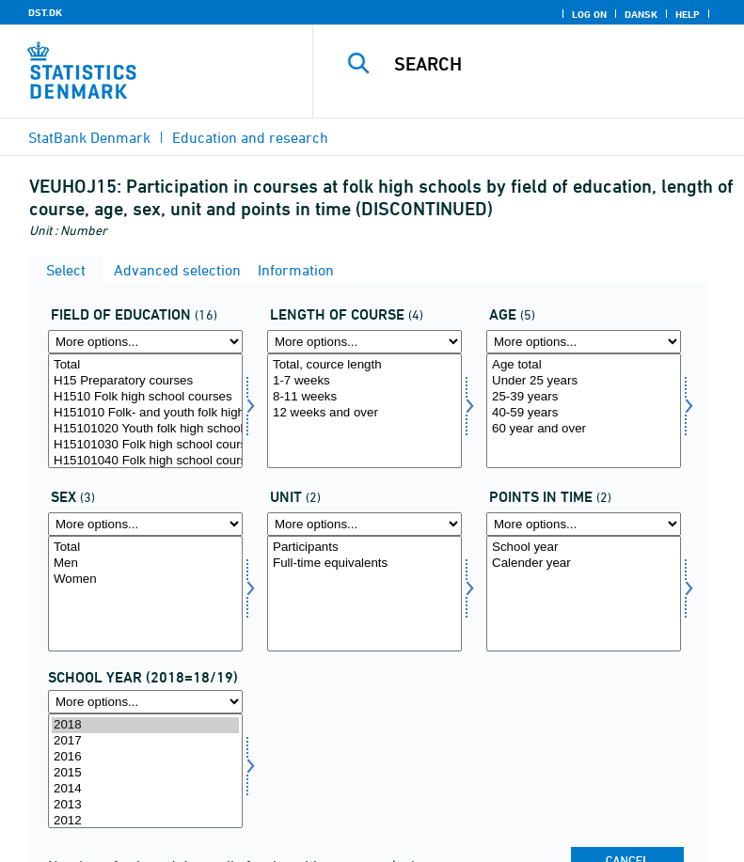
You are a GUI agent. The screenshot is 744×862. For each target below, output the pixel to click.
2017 (145, 741)
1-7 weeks (364, 381)
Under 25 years (583, 381)
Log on (589, 14)
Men (145, 564)
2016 (145, 757)
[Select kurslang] (364, 410)
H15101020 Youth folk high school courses (145, 429)
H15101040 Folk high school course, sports (145, 461)
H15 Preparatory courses (145, 381)
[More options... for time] (145, 701)
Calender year (583, 564)
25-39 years (583, 397)
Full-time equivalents (364, 564)
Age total (583, 365)
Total (145, 365)
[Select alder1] (583, 410)
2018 (145, 725)
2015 (145, 773)
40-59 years (583, 413)
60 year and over (583, 429)
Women (145, 580)
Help (687, 14)
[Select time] (145, 770)
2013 (145, 805)
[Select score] (364, 593)
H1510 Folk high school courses (145, 397)
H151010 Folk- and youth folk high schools (145, 413)
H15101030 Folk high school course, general (145, 445)
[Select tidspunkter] (583, 593)
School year (583, 548)
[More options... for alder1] (583, 341)
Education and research (250, 137)
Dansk (641, 14)
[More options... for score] (364, 524)
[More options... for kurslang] (364, 341)
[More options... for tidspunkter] (583, 524)
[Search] (556, 64)
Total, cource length (364, 365)
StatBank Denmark (89, 137)
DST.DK (45, 12)
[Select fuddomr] (145, 410)
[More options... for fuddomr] (145, 341)
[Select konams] (145, 593)
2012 (145, 821)
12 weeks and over (364, 413)
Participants (364, 548)
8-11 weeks (364, 397)
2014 (145, 789)
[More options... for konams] (145, 524)
